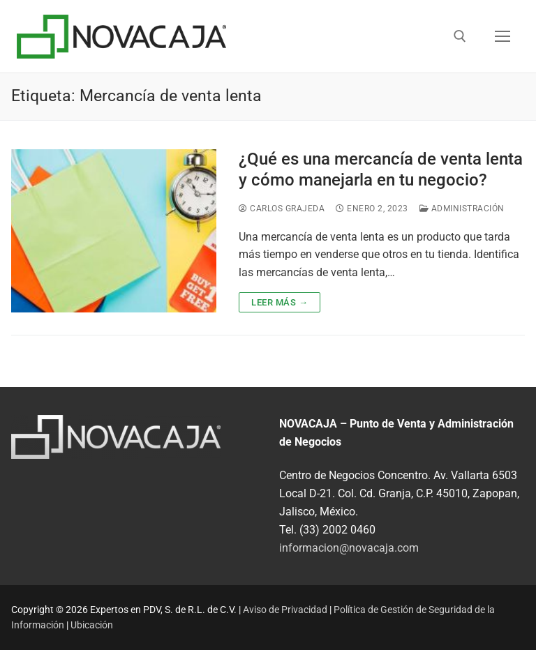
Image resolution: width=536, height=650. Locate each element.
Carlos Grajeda (282, 208)
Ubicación (91, 624)
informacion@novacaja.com (349, 547)
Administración (462, 208)
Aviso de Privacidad (285, 609)
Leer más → (279, 302)
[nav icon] (502, 36)
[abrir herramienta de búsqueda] (460, 36)
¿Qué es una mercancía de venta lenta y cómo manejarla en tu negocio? (381, 169)
